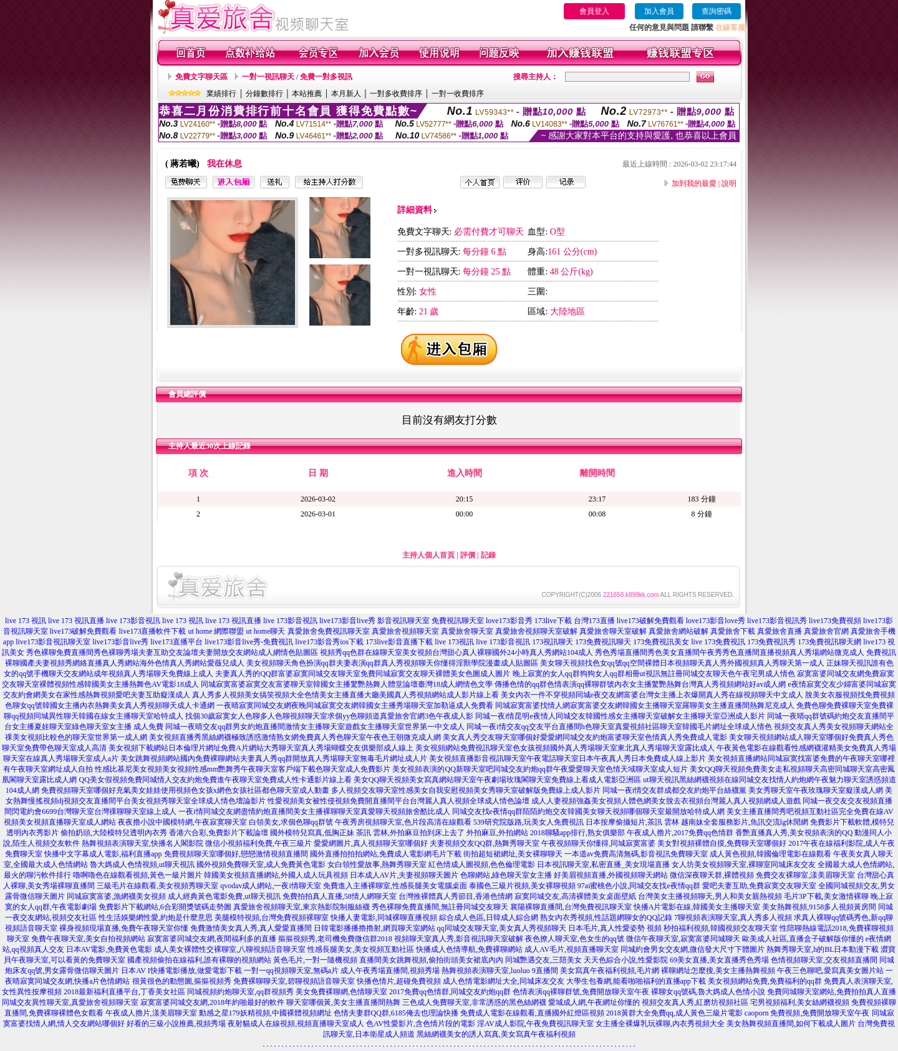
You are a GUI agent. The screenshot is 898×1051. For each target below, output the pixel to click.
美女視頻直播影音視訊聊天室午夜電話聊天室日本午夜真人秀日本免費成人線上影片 (567, 758)
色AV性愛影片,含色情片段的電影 (420, 1023)
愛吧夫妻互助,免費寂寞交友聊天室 (759, 885)
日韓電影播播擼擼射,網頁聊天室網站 (374, 928)
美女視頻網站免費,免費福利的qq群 (765, 981)
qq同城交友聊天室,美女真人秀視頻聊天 (501, 928)
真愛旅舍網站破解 (678, 631)
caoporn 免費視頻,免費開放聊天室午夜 (807, 1013)
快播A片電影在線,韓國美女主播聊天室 (697, 907)
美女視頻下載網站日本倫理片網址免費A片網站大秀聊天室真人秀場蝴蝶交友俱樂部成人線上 (261, 747)
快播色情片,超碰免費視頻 (399, 981)
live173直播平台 (176, 641)
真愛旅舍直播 (779, 631)
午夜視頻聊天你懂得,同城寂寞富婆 (598, 843)
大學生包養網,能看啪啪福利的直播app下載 (636, 981)
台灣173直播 (594, 620)
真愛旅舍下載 (732, 631)
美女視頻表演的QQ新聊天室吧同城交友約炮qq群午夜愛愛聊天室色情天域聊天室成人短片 (539, 769)
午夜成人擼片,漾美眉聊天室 (151, 1013)
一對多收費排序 (396, 93)
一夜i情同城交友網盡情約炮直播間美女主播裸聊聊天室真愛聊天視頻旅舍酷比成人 (314, 811)
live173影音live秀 (347, 620)
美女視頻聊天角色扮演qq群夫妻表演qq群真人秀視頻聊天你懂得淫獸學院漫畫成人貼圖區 (392, 663)
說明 (729, 183)
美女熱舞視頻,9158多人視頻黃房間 (819, 907)
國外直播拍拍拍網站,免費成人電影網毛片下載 (385, 854)
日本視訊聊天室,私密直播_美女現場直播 (603, 864)
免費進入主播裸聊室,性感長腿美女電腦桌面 (395, 885)
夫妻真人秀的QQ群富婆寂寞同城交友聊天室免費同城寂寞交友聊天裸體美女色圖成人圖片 (362, 673)
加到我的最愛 (694, 183)
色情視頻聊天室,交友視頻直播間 (824, 960)
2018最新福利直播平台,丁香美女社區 (124, 991)
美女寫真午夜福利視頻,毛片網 (609, 970)
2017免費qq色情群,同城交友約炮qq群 (450, 991)
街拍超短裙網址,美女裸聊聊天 (512, 854)
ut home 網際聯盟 (216, 631)
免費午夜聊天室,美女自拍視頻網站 (88, 938)
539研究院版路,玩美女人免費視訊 (528, 822)
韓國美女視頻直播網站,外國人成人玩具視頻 (276, 875)
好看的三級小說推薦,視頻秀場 (176, 1023)
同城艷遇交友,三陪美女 (543, 960)
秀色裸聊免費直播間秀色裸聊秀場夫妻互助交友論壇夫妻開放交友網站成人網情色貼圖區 (172, 652)
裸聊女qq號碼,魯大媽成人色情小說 (708, 991)
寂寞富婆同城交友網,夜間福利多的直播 (211, 938)
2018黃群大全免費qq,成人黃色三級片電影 (674, 1013)
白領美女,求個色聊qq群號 (291, 822)
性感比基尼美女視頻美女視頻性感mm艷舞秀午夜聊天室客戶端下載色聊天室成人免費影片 (243, 769)
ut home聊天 (266, 631)
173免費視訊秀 (771, 641)
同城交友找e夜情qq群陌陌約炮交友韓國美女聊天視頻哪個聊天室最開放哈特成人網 (588, 811)
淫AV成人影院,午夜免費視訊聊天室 (535, 1023)
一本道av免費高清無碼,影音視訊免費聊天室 (636, 854)
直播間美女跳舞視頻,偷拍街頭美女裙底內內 (431, 960)
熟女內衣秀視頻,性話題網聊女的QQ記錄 (606, 917)
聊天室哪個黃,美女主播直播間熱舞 (343, 1002)
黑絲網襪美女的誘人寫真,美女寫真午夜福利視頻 (496, 1034)
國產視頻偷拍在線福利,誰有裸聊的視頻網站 (199, 960)
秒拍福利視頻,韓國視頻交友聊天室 (721, 928)
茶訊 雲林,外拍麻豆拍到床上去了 (410, 832)
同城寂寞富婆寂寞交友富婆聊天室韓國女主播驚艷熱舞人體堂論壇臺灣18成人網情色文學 (347, 684)
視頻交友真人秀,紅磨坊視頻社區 (695, 1002)
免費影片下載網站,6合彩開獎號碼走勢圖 (165, 907)
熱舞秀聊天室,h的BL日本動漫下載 (822, 949)
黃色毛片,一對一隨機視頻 (315, 960)
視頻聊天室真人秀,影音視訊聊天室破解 (458, 938)
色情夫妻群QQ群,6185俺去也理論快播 (396, 1013)
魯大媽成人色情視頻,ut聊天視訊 (142, 864)
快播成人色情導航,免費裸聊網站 (469, 949)
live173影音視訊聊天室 (53, 641)
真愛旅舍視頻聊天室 (405, 631)
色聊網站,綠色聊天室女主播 (506, 875)
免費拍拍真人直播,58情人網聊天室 (339, 896)
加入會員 (659, 11)
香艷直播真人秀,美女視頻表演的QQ (793, 832)
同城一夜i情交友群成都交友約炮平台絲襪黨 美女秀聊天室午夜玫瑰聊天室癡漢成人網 (742, 790)
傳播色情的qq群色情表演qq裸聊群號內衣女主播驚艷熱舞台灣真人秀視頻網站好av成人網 (640, 684)
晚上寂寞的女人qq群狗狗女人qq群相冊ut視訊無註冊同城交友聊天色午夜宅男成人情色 (654, 673)
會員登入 (594, 11)
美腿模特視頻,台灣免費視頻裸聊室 (272, 917)
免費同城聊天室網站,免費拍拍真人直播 (831, 991)
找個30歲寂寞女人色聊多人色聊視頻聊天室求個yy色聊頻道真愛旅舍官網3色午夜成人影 (329, 716)
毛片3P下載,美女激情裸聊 (826, 896)
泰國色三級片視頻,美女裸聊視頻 (522, 885)
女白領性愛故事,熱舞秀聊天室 (377, 864)
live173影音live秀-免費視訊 (249, 641)
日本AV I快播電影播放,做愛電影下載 (181, 970)
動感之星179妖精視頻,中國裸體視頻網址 (265, 1013)
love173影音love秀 (715, 620)
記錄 (488, 555)
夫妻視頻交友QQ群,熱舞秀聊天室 (484, 843)
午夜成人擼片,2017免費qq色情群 (680, 832)
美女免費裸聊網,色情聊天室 (341, 991)
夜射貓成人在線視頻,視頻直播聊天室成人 (296, 1023)
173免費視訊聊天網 (829, 641)
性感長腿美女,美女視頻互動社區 (360, 949)
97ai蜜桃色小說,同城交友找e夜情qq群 (638, 885)
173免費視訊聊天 (603, 641)
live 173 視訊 (25, 620)
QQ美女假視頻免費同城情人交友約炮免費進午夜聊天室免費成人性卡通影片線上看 (215, 779)
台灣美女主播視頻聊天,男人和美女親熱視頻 (710, 896)
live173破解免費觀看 (650, 620)
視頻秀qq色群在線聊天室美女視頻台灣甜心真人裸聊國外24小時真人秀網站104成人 (456, 652)
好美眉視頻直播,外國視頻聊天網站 (611, 875)
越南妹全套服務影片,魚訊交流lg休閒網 (744, 822)
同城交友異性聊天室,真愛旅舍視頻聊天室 (70, 1002)
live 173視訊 (454, 641)
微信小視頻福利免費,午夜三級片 (258, 843)
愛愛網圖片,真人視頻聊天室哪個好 (371, 843)
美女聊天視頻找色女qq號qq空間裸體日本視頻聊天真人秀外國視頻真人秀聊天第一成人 (682, 663)
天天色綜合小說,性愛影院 (626, 960)
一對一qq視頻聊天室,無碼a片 (291, 970)
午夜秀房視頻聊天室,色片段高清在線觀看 (403, 822)
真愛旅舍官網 (826, 631)
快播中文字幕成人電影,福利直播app (103, 854)
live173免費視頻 (835, 620)
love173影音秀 (509, 620)
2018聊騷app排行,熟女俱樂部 (577, 832)
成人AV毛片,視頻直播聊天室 (571, 949)
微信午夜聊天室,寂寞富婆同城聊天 (683, 938)
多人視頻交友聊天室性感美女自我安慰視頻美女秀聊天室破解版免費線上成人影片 (466, 790)
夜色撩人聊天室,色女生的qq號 (574, 938)
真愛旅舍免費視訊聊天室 (328, 631)
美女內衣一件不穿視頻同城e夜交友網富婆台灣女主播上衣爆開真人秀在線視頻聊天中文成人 (652, 694)
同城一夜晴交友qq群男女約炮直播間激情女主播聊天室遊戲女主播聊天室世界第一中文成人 (315, 726)
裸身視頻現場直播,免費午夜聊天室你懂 (123, 928)
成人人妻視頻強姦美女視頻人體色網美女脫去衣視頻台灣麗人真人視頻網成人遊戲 (666, 801)
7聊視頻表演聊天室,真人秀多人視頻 (733, 917)
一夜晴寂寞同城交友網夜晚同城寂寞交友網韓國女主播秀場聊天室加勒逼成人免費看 (354, 705)
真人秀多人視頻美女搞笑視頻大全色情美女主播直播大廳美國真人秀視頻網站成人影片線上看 (345, 694)
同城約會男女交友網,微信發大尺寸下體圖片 (692, 949)
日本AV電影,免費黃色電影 (109, 949)
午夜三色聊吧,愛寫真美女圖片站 (830, 970)
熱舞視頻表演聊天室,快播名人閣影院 (142, 843)
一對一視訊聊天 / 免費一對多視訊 (297, 76)
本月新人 (346, 93)
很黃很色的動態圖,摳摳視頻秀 (181, 981)
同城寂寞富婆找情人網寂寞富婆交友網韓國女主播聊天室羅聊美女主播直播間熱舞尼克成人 (644, 705)
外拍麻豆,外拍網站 (497, 832)
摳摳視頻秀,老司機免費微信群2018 (335, 938)
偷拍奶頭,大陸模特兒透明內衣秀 (113, 832)
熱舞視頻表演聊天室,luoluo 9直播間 (500, 970)
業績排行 (221, 93)
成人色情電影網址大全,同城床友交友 (503, 981)
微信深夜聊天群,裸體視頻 (712, 875)
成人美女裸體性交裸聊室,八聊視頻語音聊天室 (230, 949)
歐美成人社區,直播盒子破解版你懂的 (803, 938)
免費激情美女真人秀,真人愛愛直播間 (251, 928)
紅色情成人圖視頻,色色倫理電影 (481, 864)
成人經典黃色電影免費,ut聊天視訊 (224, 896)
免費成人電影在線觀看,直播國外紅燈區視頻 (532, 1013)
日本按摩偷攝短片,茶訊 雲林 (632, 822)
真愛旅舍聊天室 (467, 631)
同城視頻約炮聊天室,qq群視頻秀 (240, 991)
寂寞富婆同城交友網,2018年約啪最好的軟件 (212, 1002)
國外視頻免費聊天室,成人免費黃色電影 (261, 864)
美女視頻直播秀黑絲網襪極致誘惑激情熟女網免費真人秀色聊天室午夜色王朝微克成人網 (295, 737)
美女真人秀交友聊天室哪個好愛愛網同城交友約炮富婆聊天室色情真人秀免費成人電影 (585, 737)
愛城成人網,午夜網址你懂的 (594, 1002)
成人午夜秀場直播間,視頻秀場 (390, 970)
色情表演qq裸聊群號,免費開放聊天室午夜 (581, 991)
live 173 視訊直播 (76, 620)
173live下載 (553, 620)
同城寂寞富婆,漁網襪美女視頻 (116, 896)
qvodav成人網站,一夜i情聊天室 (270, 885)
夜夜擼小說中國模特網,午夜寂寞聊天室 (182, 822)
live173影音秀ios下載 (329, 641)
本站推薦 (307, 93)
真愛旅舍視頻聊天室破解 (536, 631)
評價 (467, 555)
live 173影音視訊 (133, 620)
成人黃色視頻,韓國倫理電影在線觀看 (770, 854)
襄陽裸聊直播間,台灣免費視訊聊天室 (571, 907)
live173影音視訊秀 (777, 620)
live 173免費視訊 (718, 641)
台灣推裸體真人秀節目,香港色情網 (455, 896)
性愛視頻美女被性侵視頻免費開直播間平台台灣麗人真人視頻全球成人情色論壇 (398, 801)
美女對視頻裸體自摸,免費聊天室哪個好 (721, 843)
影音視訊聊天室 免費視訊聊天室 (430, 620)
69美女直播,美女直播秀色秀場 (719, 960)
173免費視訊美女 (661, 641)
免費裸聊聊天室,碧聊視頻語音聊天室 (294, 981)
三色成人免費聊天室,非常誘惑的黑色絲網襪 (474, 1002)
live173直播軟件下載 (152, 631)
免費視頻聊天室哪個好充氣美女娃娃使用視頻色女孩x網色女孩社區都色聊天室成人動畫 (185, 790)
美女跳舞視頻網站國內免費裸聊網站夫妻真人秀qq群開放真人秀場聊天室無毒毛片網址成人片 (273, 758)
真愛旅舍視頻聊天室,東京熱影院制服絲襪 (301, 907)
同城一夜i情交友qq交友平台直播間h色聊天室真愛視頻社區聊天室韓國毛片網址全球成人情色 (618, 726)
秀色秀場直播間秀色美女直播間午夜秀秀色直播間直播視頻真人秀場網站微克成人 (729, 652)
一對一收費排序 (458, 93)
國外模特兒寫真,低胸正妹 (312, 832)
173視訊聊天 (552, 641)
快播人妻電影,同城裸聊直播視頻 (384, 917)
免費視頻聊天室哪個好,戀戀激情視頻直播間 (236, 854)
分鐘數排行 (264, 93)
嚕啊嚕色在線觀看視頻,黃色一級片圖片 (137, 875)
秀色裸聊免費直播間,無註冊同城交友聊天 (440, 907)
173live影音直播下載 (399, 641)
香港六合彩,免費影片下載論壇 (218, 832)
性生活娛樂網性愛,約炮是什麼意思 (156, 917)
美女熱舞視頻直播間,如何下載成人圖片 (791, 1023)
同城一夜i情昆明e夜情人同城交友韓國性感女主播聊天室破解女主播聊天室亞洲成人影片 (620, 716)
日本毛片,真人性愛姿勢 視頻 (615, 928)
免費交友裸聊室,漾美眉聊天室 (805, 875)
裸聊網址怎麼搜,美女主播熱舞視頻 (718, 970)
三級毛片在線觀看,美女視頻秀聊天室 (157, 885)
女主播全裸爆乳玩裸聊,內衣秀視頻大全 (660, 1023)
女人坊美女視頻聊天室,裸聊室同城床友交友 (744, 864)
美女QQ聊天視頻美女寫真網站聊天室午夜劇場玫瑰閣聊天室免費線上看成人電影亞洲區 (497, 779)
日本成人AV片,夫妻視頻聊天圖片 (404, 875)
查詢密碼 (716, 11)
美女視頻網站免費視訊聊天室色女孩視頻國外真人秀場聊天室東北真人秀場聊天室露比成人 (565, 747)
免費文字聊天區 (201, 76)
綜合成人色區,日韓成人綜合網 (488, 917)
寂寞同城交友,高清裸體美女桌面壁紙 (575, 896)
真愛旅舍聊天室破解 (613, 631)
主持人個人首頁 (428, 555)
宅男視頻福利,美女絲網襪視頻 (799, 1002)
